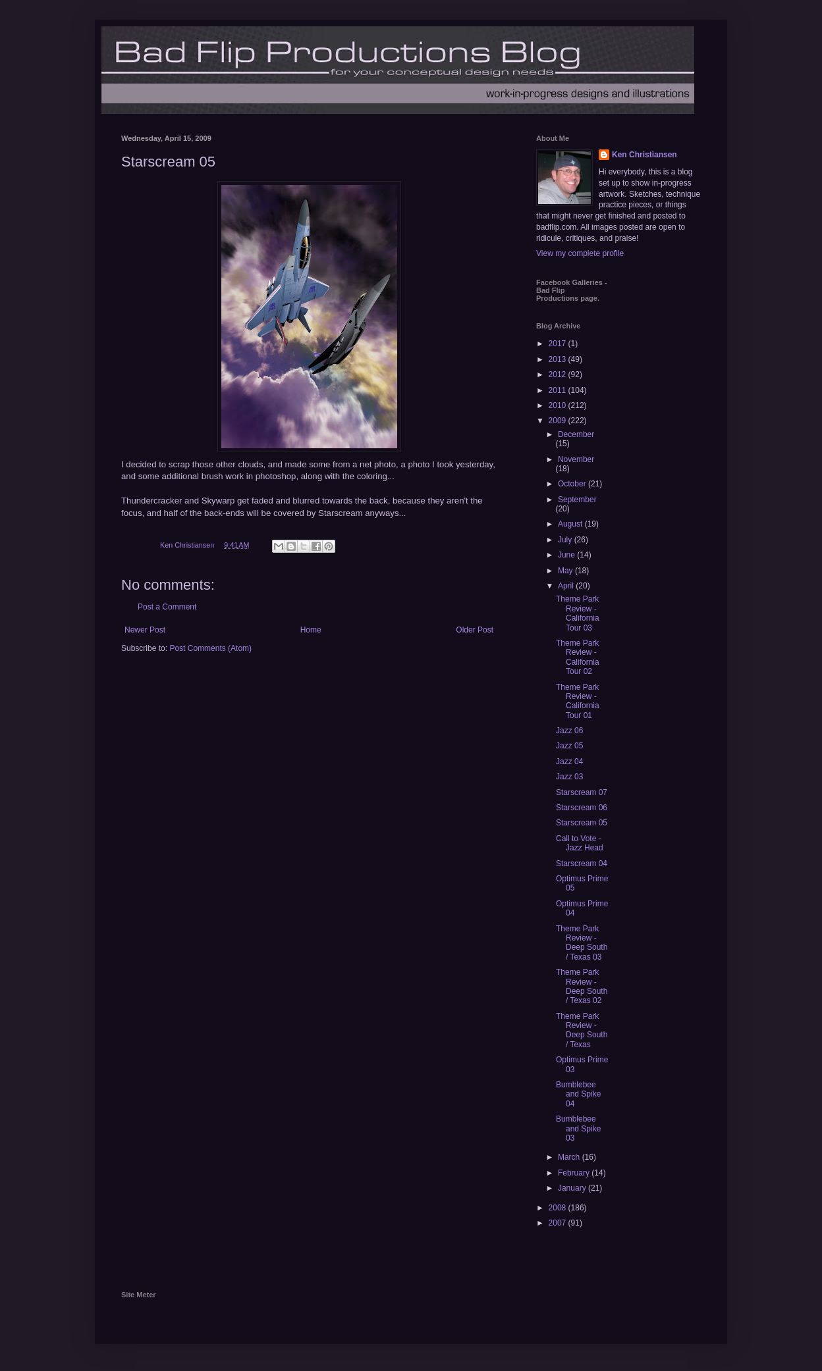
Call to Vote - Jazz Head (579, 843)
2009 (558, 420)
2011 (558, 390)
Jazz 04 (569, 761)
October (573, 483)
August (571, 524)
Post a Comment (167, 606)
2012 (558, 374)
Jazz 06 (569, 730)
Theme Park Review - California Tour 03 (577, 613)
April (567, 585)
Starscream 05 (581, 822)
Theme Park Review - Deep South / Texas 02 (581, 986)
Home (310, 629)
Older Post (474, 629)
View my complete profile (580, 253)
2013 (558, 359)
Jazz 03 (569, 776)
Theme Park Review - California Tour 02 (577, 657)
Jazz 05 (569, 745)
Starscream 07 (581, 792)
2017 (558, 343)
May (566, 570)
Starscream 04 (581, 863)
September (577, 499)
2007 (558, 1223)
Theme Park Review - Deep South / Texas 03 (581, 943)
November (576, 459)
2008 (558, 1207)
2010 (558, 405)
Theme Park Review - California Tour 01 (577, 701)
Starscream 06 (581, 807)
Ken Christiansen (644, 154)
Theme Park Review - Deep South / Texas (581, 1030)
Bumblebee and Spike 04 (578, 1094)
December (576, 434)
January (573, 1188)
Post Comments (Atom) (210, 648)
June (567, 554)
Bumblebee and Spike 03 (578, 1128)
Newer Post (144, 629)
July (566, 539)
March (570, 1157)
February (574, 1172)
